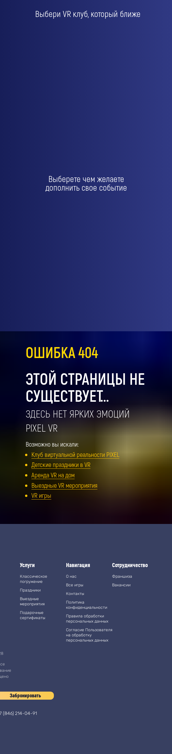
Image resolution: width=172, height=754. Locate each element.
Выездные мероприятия (32, 601)
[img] (89, 699)
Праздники (30, 590)
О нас (71, 576)
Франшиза (122, 576)
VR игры (41, 495)
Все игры (74, 585)
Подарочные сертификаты (32, 615)
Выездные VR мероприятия (64, 485)
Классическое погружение (33, 579)
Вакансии (121, 585)
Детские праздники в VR (60, 464)
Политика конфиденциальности (86, 605)
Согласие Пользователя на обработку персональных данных (89, 635)
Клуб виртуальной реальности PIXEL (75, 454)
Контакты (75, 593)
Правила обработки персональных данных (87, 619)
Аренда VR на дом (53, 475)
